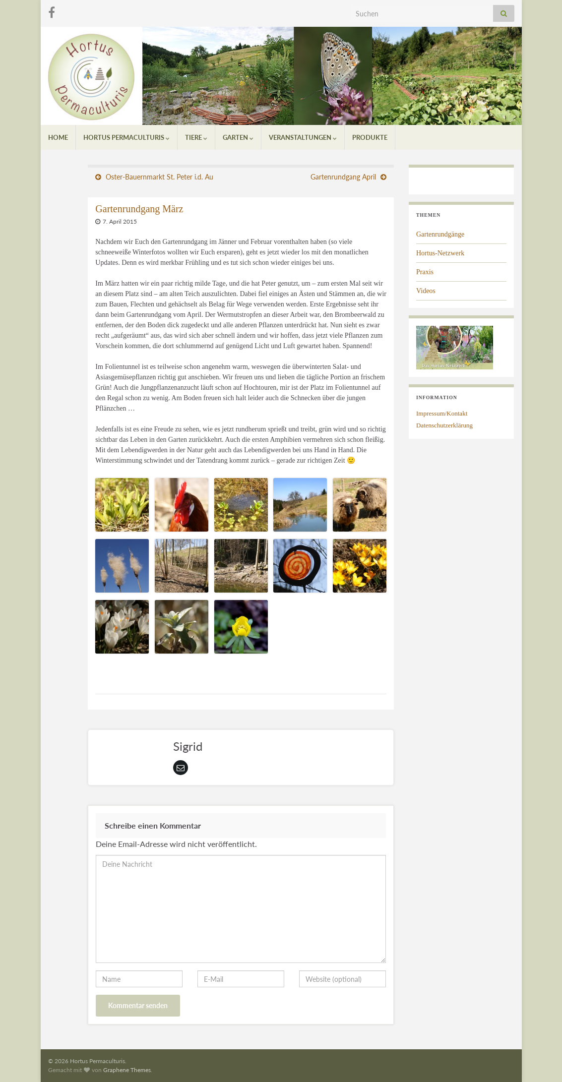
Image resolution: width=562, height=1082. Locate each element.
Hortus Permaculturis (126, 137)
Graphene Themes (127, 1070)
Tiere (196, 137)
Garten (238, 137)
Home (58, 137)
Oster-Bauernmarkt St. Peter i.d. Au (159, 177)
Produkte (369, 137)
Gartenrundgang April (343, 177)
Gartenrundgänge (440, 234)
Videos (426, 291)
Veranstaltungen (303, 137)
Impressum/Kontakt (441, 413)
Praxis (425, 272)
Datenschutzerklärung (444, 425)
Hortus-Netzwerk (440, 253)
